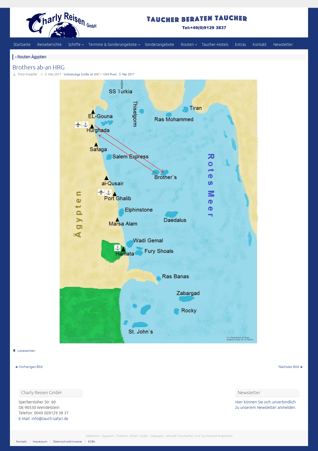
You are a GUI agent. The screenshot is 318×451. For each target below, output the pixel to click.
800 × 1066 (101, 74)
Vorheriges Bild (28, 367)
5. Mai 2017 (53, 74)
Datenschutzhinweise (67, 442)
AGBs (91, 442)
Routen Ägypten (30, 57)
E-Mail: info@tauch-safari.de (43, 418)
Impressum (40, 442)
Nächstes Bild (290, 367)
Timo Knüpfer (27, 74)
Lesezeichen (26, 351)
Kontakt (21, 442)
